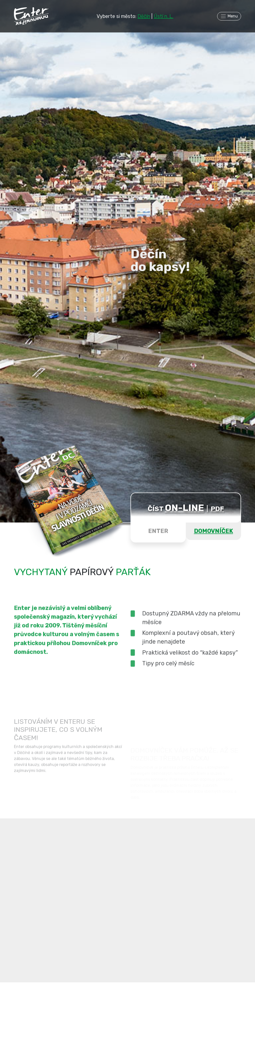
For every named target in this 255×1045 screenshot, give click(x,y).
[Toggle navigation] (229, 16)
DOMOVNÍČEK (213, 530)
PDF (217, 509)
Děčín (143, 16)
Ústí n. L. (163, 16)
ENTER (158, 530)
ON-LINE (184, 507)
